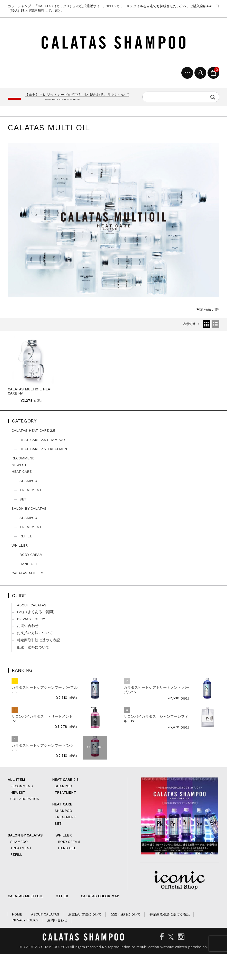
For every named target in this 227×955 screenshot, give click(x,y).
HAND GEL (28, 565)
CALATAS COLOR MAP (100, 897)
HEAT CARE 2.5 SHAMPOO (42, 441)
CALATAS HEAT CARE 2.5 (33, 431)
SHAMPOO (28, 482)
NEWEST (19, 466)
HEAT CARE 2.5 (65, 781)
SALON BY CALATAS (29, 509)
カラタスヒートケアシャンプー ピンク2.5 (43, 748)
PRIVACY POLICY (31, 620)
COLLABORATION (24, 800)
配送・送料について (33, 648)
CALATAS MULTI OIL (29, 574)
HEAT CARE (22, 472)
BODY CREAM (31, 556)
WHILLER (20, 546)
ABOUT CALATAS (31, 606)
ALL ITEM (16, 781)
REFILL (25, 537)
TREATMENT (30, 491)
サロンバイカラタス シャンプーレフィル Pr (156, 719)
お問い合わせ (27, 627)
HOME (17, 915)
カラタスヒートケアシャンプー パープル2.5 (44, 690)
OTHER (62, 897)
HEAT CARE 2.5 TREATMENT (44, 450)
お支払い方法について (35, 634)
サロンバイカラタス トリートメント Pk (44, 719)
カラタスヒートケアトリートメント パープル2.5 (157, 690)
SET (23, 500)
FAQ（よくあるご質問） (36, 613)
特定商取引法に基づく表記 (38, 641)
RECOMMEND (23, 459)
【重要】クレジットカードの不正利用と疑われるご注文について (77, 96)
